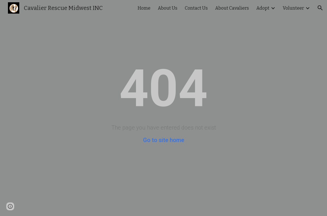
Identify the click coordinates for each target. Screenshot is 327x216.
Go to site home (163, 140)
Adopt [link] (262, 8)
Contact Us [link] (196, 8)
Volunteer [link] (293, 8)
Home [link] (144, 8)
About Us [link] (167, 8)
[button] (320, 8)
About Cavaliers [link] (232, 8)
